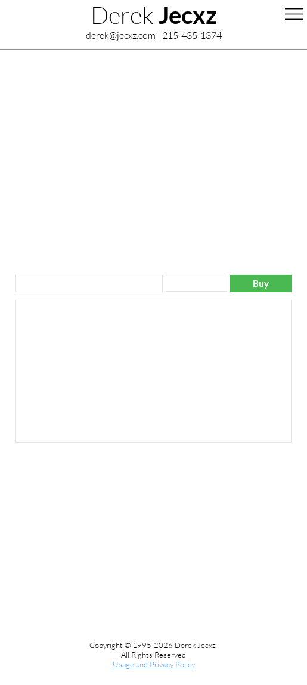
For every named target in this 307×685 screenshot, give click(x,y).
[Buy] (261, 283)
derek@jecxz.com (121, 35)
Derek (154, 14)
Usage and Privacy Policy (154, 664)
